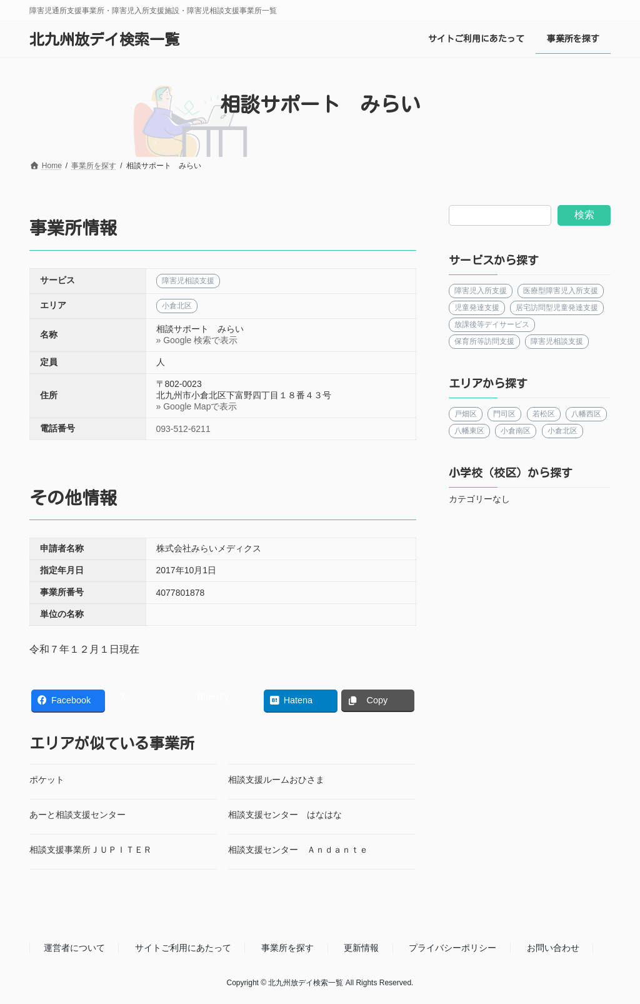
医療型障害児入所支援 (560, 290)
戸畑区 (465, 413)
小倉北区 (563, 430)
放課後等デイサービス (491, 324)
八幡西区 (586, 413)
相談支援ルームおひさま (276, 780)
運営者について (74, 948)
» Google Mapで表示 (197, 406)
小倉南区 (516, 430)
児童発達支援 (476, 307)
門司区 (504, 413)
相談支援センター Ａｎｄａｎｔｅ (298, 850)
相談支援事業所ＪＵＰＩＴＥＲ (90, 850)
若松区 (543, 413)
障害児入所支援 (480, 290)
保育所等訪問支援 (484, 341)
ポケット (46, 780)
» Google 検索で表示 (197, 340)
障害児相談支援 (557, 341)
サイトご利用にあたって (183, 948)
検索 (584, 214)
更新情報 (361, 948)
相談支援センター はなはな (285, 815)
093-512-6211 (183, 429)
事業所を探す (287, 948)
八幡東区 (469, 430)
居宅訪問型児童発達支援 (557, 307)
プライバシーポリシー (452, 948)
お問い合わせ (553, 948)
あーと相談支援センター (77, 815)
